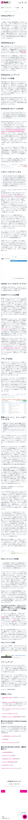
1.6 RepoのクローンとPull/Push (10, 758)
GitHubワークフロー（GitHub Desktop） (12, 716)
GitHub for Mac (18, 196)
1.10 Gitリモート (6, 765)
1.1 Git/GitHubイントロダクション (10, 736)
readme (15, 620)
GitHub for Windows (5, 196)
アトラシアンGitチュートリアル (10, 713)
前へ (3, 791)
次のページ (23, 791)
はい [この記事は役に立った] (12, 783)
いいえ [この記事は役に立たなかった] (18, 783)
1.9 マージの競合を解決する (9, 761)
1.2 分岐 (4, 739)
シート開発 (16, 7)
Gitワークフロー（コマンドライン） (11, 768)
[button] (25, 2)
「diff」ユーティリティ (6, 328)
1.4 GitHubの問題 (6, 752)
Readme (3, 616)
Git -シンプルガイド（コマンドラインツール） (13, 708)
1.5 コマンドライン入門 (8, 755)
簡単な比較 (23, 52)
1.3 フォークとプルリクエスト (9, 742)
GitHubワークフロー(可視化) (9, 702)
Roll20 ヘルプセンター (6, 7)
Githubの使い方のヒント (8, 697)
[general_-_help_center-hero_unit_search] (14, 11)
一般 (22, 7)
